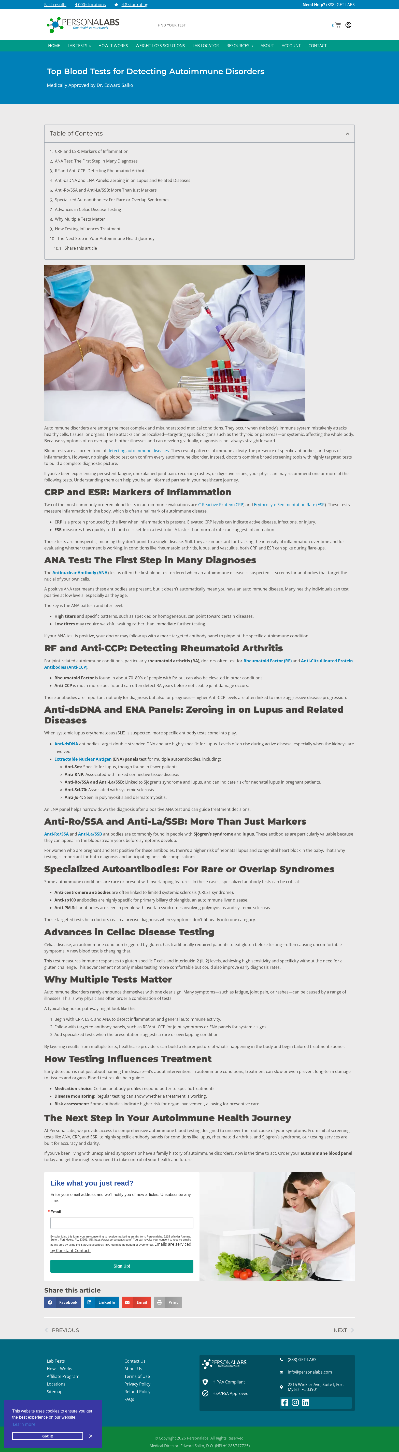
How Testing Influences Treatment (88, 229)
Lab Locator (206, 45)
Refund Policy (137, 1391)
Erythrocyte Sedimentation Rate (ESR (289, 504)
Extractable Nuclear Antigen (83, 759)
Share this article (81, 248)
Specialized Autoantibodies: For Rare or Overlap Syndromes (112, 200)
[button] (336, 25)
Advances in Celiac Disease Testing (88, 209)
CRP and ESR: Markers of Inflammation (92, 151)
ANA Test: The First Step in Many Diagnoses (96, 161)
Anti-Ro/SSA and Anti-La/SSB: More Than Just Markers (106, 190)
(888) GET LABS (340, 4)
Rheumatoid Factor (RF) (268, 661)
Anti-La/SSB (90, 834)
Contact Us (135, 1361)
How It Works (113, 45)
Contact (317, 45)
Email (55, 1212)
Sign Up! (121, 1266)
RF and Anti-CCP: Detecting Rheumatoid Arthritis (101, 170)
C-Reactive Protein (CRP (220, 504)
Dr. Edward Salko (115, 85)
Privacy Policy (137, 1384)
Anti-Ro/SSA (56, 834)
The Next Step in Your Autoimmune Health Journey (105, 238)
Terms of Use (137, 1376)
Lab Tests (79, 45)
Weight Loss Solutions (160, 45)
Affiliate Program (63, 1376)
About (267, 45)
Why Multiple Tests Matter (80, 219)
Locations (56, 1384)
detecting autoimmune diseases (138, 450)
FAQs (129, 1399)
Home (54, 45)
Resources (239, 45)
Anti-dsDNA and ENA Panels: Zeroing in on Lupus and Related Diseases (122, 180)
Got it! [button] (47, 1436)
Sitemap (55, 1391)
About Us (133, 1369)
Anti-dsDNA (66, 744)
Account (291, 45)
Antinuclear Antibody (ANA (79, 572)
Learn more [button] (24, 1424)
